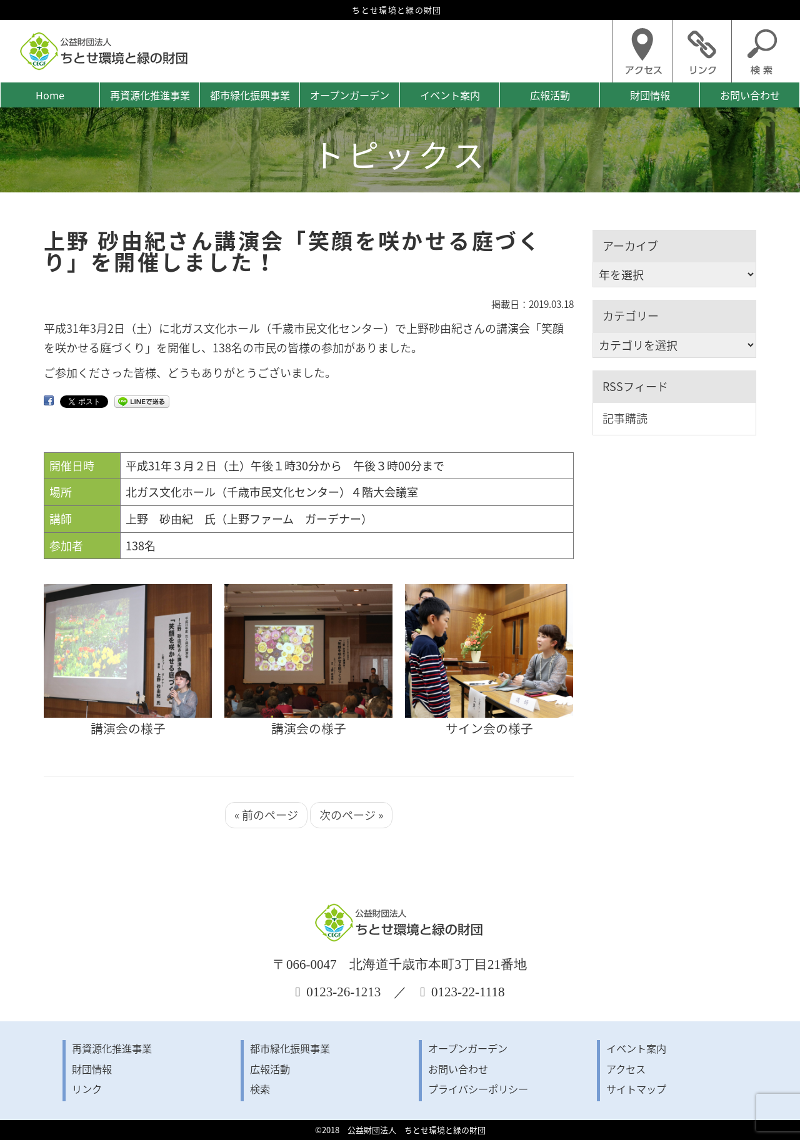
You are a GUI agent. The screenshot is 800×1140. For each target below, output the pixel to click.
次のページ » (351, 814)
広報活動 (550, 94)
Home (50, 94)
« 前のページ (266, 814)
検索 (260, 1088)
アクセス (626, 1068)
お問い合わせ (750, 94)
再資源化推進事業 (150, 94)
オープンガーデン (349, 94)
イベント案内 (450, 94)
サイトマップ (636, 1088)
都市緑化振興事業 (250, 94)
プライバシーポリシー (478, 1088)
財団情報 (650, 94)
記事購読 (625, 418)
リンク (87, 1088)
